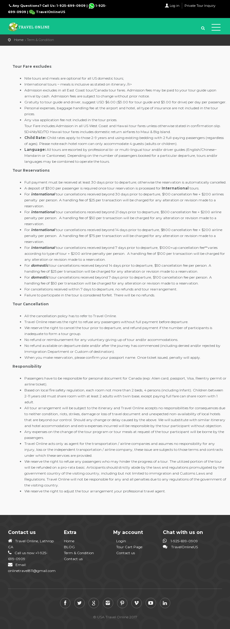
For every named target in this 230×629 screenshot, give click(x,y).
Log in (174, 6)
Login (121, 541)
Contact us (73, 559)
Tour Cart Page (129, 547)
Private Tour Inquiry (200, 6)
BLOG (69, 547)
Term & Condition (79, 553)
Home (18, 40)
